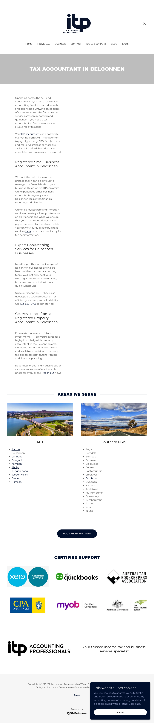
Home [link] (28, 44)
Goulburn (91, 478)
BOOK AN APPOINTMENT (77, 533)
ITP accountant (30, 134)
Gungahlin (18, 460)
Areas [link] (77, 695)
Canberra (17, 456)
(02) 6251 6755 (28, 303)
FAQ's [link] (125, 44)
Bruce (15, 478)
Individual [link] (43, 44)
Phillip (15, 467)
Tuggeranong (20, 471)
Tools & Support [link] (96, 44)
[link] (77, 23)
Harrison (17, 481)
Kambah (17, 463)
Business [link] (60, 44)
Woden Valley (20, 474)
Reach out (48, 372)
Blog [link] (114, 44)
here (28, 231)
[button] (144, 23)
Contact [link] (76, 44)
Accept (120, 712)
